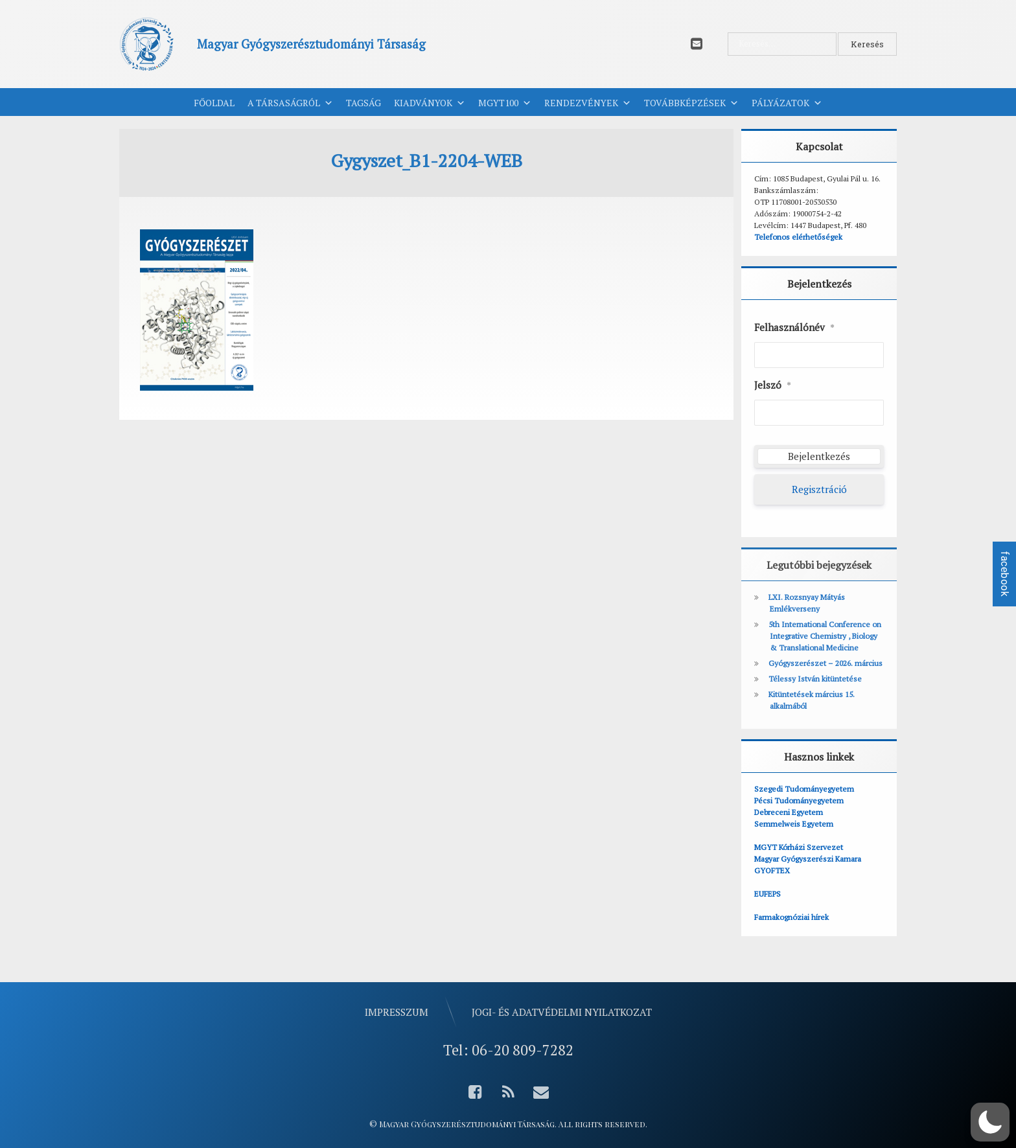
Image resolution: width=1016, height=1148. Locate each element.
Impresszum (396, 1011)
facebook (1005, 574)
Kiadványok (429, 103)
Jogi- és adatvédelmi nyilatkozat (562, 1011)
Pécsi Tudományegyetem (799, 800)
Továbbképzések (691, 103)
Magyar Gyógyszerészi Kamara (807, 859)
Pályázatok (787, 103)
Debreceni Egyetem (788, 812)
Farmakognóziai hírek (791, 917)
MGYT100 (504, 103)
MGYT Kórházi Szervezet (798, 847)
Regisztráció (819, 489)
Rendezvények (587, 103)
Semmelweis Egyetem (793, 824)
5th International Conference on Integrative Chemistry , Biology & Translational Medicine (824, 635)
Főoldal (214, 103)
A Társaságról (290, 103)
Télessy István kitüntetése (815, 678)
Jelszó (772, 385)
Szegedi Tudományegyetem (804, 789)
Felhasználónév (794, 328)
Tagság (363, 103)
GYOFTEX (772, 870)
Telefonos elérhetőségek (798, 237)
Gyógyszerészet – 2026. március (825, 663)
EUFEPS (767, 894)
